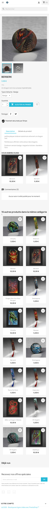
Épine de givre (13, 390)
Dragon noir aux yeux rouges (13, 299)
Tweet (16, 114)
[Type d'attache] (6, 95)
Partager (11, 114)
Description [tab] (10, 131)
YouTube (8, 492)
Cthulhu (13, 239)
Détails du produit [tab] (25, 131)
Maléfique (36, 450)
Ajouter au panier (21, 104)
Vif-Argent (13, 450)
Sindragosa (36, 298)
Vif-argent (36, 420)
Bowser (13, 269)
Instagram (14, 492)
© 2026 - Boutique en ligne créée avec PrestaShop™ (20, 507)
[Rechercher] (24, 9)
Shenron (36, 239)
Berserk (12, 179)
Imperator (36, 390)
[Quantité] (3, 104)
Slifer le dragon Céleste (13, 420)
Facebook (3, 492)
